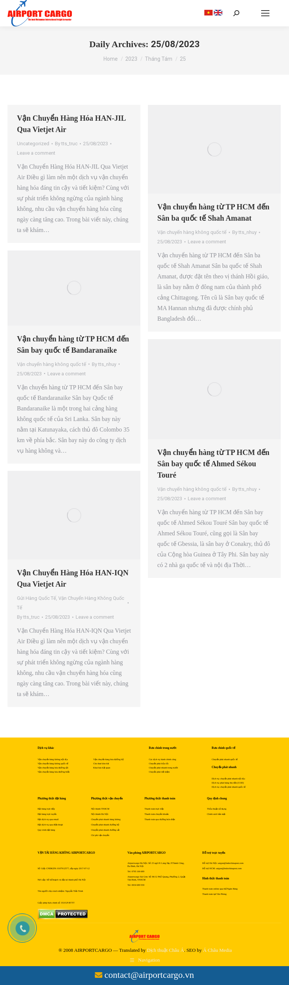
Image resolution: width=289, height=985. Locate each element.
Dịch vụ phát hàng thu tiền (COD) (228, 783)
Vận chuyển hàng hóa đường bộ (108, 759)
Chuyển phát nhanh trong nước (163, 768)
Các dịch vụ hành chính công (162, 759)
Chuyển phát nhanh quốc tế (225, 759)
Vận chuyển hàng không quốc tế (192, 232)
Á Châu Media (217, 950)
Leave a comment (36, 153)
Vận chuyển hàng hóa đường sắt (53, 768)
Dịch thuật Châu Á (165, 950)
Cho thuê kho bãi (101, 763)
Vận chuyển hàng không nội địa (53, 759)
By (66, 143)
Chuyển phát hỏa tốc (159, 763)
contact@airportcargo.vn (149, 975)
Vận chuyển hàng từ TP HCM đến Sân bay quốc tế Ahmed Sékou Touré (213, 463)
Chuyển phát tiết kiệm (159, 772)
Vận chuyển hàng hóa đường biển (54, 772)
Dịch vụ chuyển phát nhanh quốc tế (228, 787)
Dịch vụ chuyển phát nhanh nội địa (228, 779)
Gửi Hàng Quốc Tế (36, 598)
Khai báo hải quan (101, 768)
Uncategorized (33, 143)
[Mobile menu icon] (265, 13)
